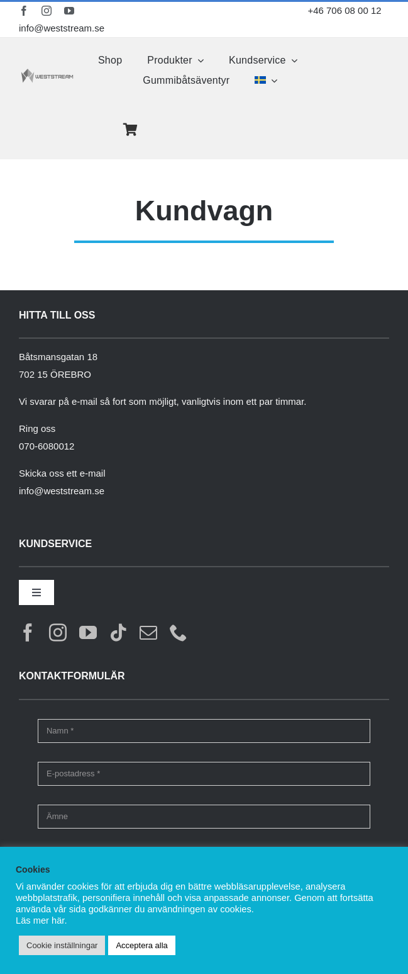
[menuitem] (266, 81)
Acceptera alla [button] (141, 945)
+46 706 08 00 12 (344, 10)
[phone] (178, 633)
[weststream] (47, 72)
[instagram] (46, 11)
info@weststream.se (60, 28)
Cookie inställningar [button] (61, 945)
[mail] (148, 633)
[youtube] (69, 11)
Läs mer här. (41, 920)
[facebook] (24, 11)
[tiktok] (118, 633)
